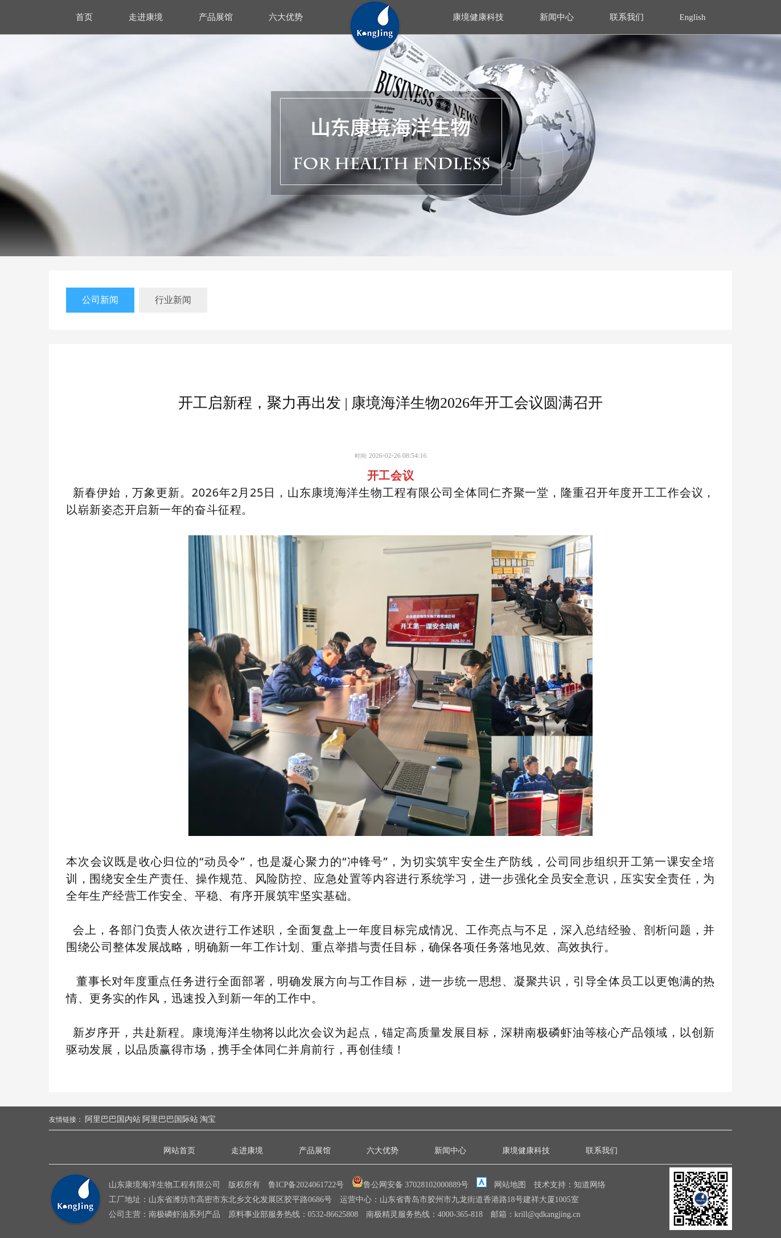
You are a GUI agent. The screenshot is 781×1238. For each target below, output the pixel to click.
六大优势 (286, 17)
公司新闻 (100, 300)
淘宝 (208, 1119)
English (693, 17)
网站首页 (179, 1150)
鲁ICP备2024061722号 (306, 1184)
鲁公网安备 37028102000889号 (411, 1184)
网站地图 (510, 1184)
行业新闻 (173, 300)
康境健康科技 (478, 17)
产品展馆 (216, 17)
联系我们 (627, 17)
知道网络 (590, 1184)
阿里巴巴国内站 (113, 1119)
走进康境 (146, 17)
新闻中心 (557, 17)
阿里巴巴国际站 (170, 1119)
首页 (84, 17)
